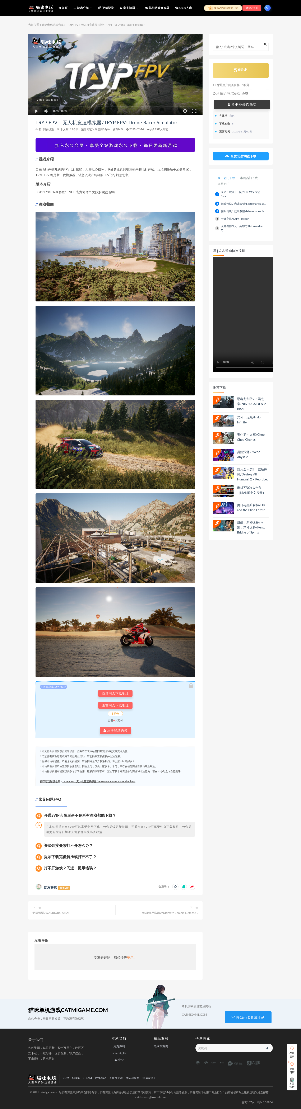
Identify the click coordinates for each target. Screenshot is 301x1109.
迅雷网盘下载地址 (115, 705)
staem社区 (119, 1053)
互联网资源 (116, 1078)
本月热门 (223, 183)
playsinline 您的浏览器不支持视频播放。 (245, 314)
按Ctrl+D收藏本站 (248, 1017)
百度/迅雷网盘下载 (240, 156)
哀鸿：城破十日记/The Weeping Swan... (240, 194)
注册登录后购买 (242, 105)
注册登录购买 (115, 730)
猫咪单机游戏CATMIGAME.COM (68, 1010)
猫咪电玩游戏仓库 (53, 24)
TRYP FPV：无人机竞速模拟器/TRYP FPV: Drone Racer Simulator (106, 122)
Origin (76, 1078)
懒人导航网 (132, 1078)
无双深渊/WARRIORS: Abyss (51, 913)
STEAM (87, 1078)
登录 (130, 957)
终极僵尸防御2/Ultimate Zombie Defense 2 (170, 913)
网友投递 (48, 129)
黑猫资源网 (161, 1046)
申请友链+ (149, 1078)
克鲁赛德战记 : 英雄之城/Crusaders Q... (242, 228)
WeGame (100, 1078)
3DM (66, 1078)
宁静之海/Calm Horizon (235, 218)
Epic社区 (119, 1060)
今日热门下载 (226, 178)
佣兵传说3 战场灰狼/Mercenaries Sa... (243, 211)
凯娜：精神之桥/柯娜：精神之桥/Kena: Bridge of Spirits (251, 527)
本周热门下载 (249, 178)
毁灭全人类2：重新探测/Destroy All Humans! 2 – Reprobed (253, 474)
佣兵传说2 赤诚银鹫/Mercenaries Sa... (243, 203)
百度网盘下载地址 (115, 693)
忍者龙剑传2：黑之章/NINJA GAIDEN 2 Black (251, 404)
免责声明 (119, 1046)
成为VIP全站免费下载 (223, 8)
